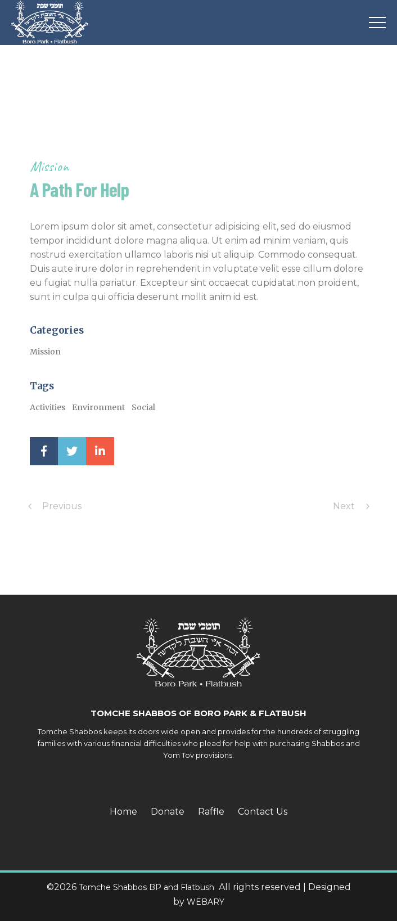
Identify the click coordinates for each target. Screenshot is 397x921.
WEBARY (205, 902)
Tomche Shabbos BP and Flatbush (147, 887)
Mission (49, 166)
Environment (98, 407)
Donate (167, 811)
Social (143, 407)
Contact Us (262, 811)
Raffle (211, 811)
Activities (47, 407)
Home (123, 811)
